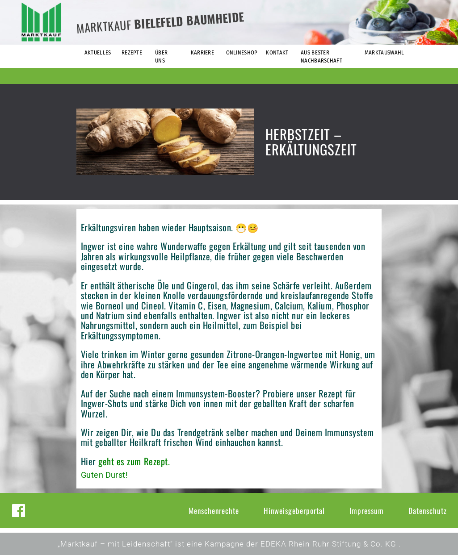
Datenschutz (427, 510)
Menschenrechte (214, 510)
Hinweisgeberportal (294, 510)
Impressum (366, 510)
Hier (88, 461)
